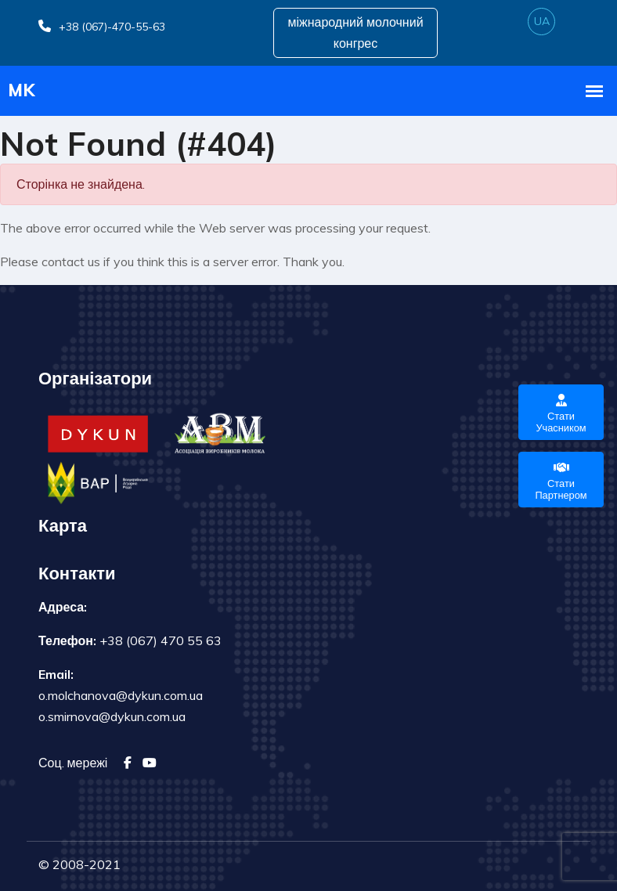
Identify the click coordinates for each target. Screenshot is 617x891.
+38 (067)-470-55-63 (101, 27)
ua (542, 21)
